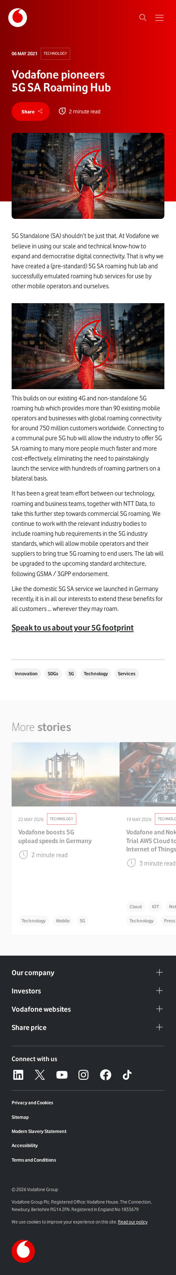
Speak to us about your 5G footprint (73, 628)
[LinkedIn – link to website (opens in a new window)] (18, 1074)
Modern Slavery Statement (39, 1131)
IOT (155, 907)
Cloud (136, 907)
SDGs (53, 674)
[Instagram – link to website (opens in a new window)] (83, 1074)
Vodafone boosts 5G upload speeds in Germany (55, 836)
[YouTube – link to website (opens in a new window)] (61, 1074)
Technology (55, 53)
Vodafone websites (88, 1009)
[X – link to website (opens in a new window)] (39, 1074)
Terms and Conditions (34, 1160)
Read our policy (132, 1222)
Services (126, 674)
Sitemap (20, 1117)
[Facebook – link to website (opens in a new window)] (105, 1074)
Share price (88, 1027)
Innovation (26, 674)
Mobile (63, 921)
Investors (88, 991)
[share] (31, 111)
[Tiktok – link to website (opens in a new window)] (127, 1074)
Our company (88, 973)
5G (71, 674)
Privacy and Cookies (32, 1103)
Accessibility (25, 1145)
